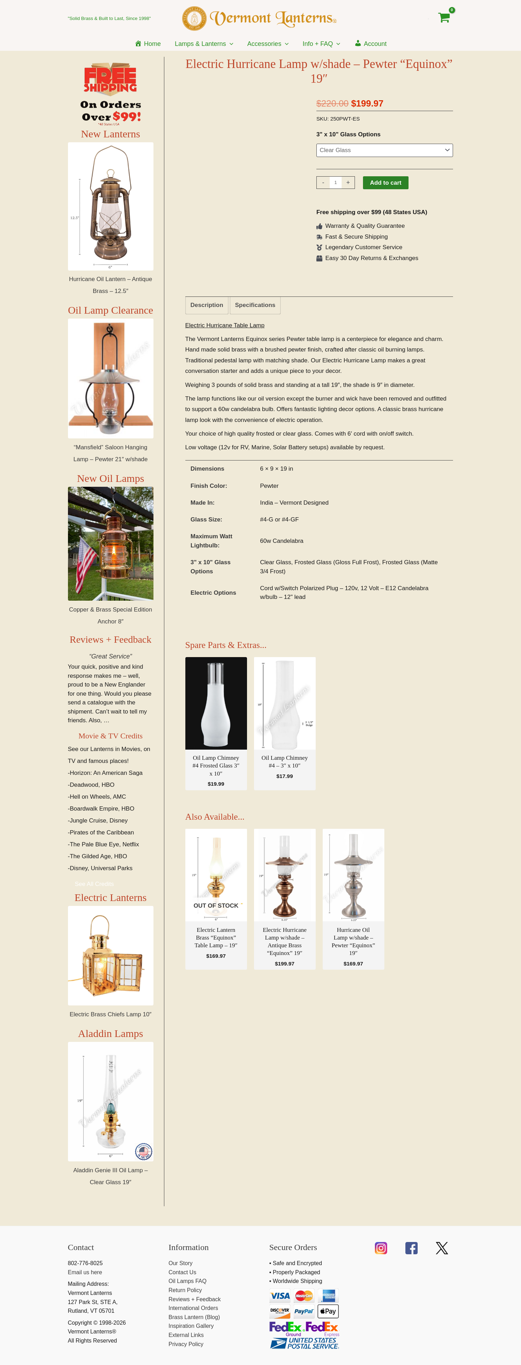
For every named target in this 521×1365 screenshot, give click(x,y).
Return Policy (185, 1290)
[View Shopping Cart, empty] (444, 18)
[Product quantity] (336, 182)
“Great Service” (110, 656)
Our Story (180, 1263)
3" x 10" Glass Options (348, 134)
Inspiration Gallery (191, 1326)
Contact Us (182, 1272)
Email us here (85, 1272)
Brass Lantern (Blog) (194, 1317)
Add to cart (386, 182)
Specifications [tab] (255, 305)
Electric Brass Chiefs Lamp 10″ (111, 1028)
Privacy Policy (186, 1344)
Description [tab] (207, 305)
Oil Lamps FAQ (187, 1281)
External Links (186, 1335)
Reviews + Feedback (111, 639)
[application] (231, 44)
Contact (81, 1247)
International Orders (193, 1308)
